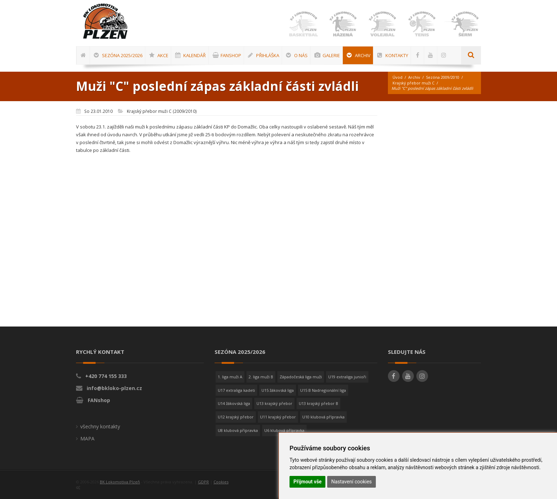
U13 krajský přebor (274, 403)
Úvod (397, 77)
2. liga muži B (261, 376)
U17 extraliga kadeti (236, 390)
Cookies (220, 481)
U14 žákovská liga (234, 403)
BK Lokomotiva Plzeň (120, 481)
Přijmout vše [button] (307, 481)
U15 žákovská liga (277, 390)
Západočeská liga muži (301, 376)
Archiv (414, 77)
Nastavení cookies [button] (351, 481)
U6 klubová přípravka (284, 430)
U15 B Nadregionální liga (323, 390)
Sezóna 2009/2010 (442, 77)
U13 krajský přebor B (318, 403)
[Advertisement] (534, 214)
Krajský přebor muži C (413, 83)
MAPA (87, 438)
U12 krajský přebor (236, 417)
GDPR (203, 481)
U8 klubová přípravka (238, 430)
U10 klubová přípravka (323, 417)
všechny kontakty (100, 426)
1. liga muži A (230, 376)
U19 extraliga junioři (347, 376)
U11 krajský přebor (278, 417)
